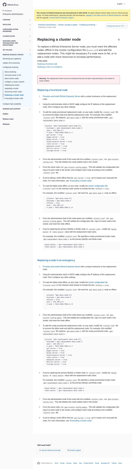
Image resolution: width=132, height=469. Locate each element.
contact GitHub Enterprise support (61, 18)
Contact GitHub (88, 463)
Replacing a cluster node (14, 95)
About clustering (10, 72)
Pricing (97, 463)
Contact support (74, 450)
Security (68, 463)
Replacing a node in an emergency (49, 67)
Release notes (8, 119)
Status (75, 463)
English (121, 4)
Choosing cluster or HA (13, 75)
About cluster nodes (12, 78)
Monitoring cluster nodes (13, 92)
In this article (42, 61)
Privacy (62, 463)
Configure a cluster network (14, 82)
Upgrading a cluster (11, 88)
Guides (5, 114)
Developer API (105, 463)
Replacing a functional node (47, 64)
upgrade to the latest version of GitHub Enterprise (103, 15)
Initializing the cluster (12, 85)
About (120, 463)
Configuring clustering (87, 25)
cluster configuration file (98, 186)
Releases (6, 124)
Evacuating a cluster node (14, 98)
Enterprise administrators (13, 14)
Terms (56, 463)
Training (113, 463)
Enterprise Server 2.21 (116, 26)
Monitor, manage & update (67, 25)
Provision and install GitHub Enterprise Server (61, 96)
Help (80, 463)
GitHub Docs (12, 5)
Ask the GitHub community (50, 450)
